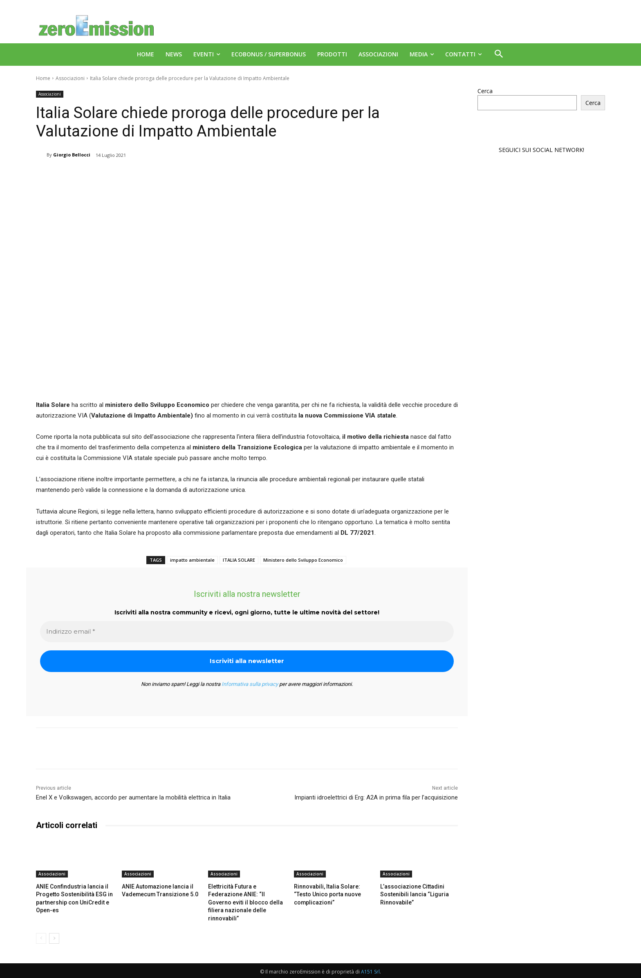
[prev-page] (41, 928)
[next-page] (54, 928)
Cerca (485, 91)
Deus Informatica (529, 970)
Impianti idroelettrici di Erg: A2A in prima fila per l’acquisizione (376, 797)
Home (43, 78)
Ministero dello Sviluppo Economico (303, 560)
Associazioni (70, 78)
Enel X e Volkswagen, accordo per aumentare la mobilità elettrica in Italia (133, 797)
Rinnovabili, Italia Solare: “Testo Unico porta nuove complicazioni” (331, 893)
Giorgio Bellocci (71, 155)
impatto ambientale (192, 560)
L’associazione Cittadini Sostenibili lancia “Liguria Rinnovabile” (410, 893)
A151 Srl (370, 961)
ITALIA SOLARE (239, 560)
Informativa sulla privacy (250, 684)
